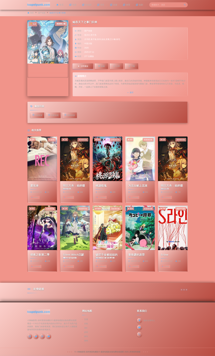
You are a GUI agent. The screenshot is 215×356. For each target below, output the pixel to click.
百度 (86, 319)
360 (85, 328)
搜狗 (86, 341)
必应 (86, 332)
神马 (86, 336)
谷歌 (86, 324)
